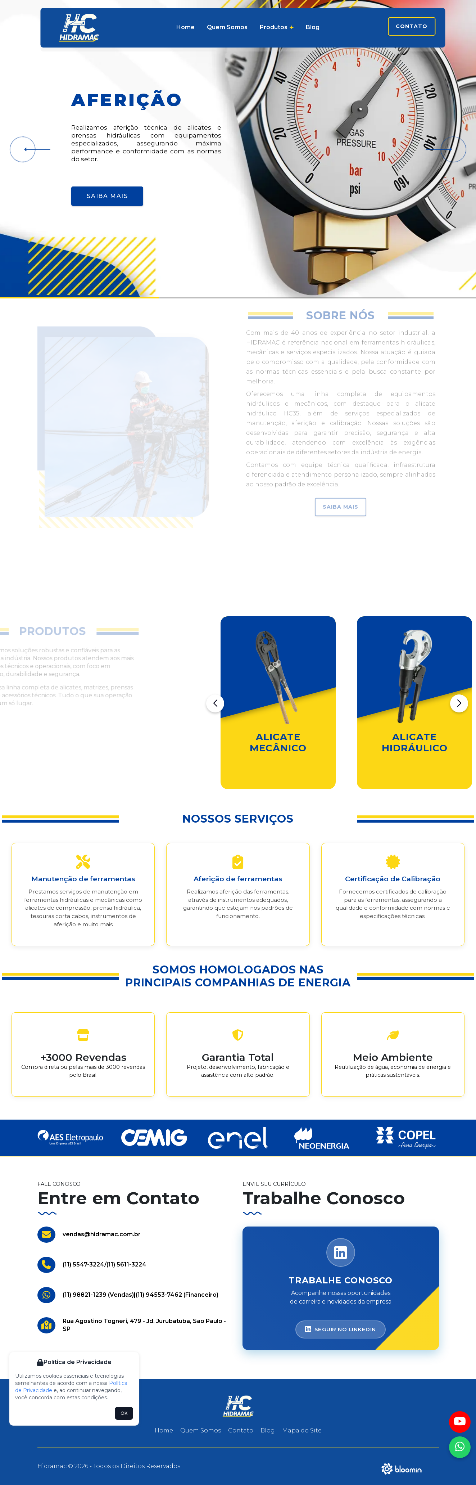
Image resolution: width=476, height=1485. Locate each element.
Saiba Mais (107, 196)
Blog (312, 27)
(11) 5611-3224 (126, 1264)
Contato (411, 26)
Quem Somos (227, 27)
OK (124, 1413)
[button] (34, 149)
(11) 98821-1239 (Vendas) (98, 1294)
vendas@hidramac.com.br (102, 1234)
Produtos (277, 27)
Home (185, 27)
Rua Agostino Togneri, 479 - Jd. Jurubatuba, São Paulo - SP (144, 1325)
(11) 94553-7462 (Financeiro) (177, 1294)
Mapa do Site (302, 1430)
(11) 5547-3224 (83, 1264)
